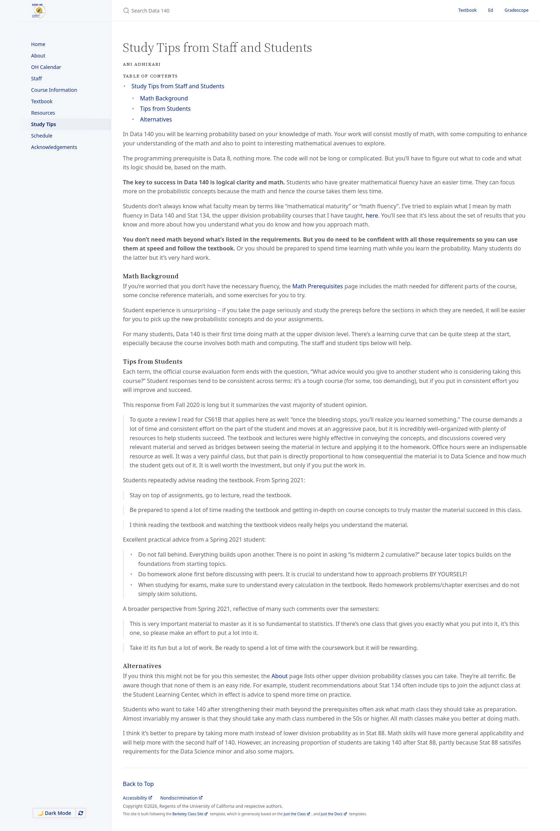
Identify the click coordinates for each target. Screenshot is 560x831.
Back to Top (138, 784)
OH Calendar (46, 67)
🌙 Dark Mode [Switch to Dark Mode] (54, 813)
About (38, 55)
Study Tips (43, 124)
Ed (490, 10)
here (372, 215)
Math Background (164, 98)
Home (38, 44)
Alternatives (156, 119)
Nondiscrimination (179, 798)
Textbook (41, 101)
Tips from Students (165, 109)
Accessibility (135, 798)
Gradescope (517, 10)
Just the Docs (331, 813)
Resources (43, 112)
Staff (36, 78)
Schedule (41, 135)
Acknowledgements (54, 147)
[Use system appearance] (80, 813)
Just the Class (295, 813)
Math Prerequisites (317, 286)
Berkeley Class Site (188, 813)
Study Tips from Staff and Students (177, 86)
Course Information (54, 89)
